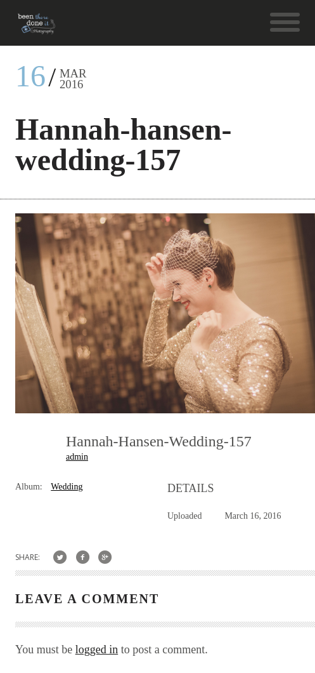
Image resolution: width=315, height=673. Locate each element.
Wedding (66, 486)
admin (77, 457)
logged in (97, 649)
